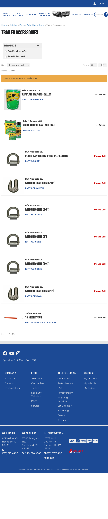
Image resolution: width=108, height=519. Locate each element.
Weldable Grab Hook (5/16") (41, 183)
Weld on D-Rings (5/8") (38, 210)
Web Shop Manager (80, 470)
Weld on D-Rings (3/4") (38, 264)
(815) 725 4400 (10, 453)
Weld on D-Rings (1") (36, 237)
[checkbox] (5, 51)
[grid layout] (100, 65)
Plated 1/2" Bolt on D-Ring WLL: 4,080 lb (47, 156)
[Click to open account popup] (99, 3)
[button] (74, 14)
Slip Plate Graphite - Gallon (41, 94)
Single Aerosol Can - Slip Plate (42, 125)
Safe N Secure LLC (18, 56)
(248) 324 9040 (33, 453)
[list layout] (105, 65)
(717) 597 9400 (54, 453)
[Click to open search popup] (100, 14)
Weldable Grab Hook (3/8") (40, 291)
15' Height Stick (34, 318)
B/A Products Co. (17, 51)
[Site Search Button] (106, 14)
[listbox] (18, 65)
